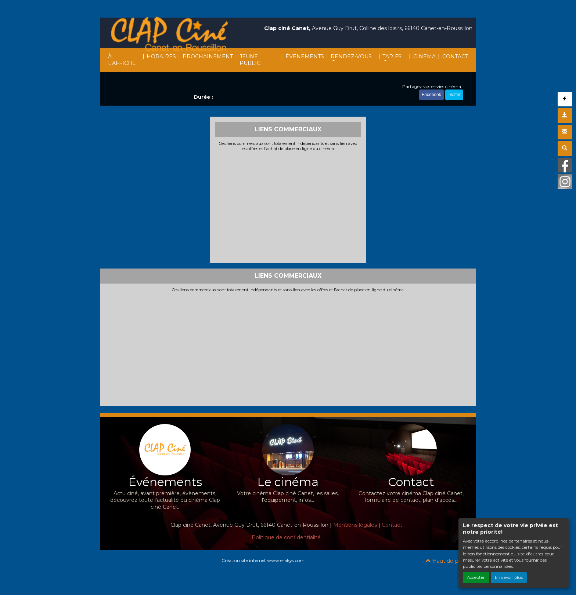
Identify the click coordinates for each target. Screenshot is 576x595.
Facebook (431, 94)
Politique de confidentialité (286, 537)
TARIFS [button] (392, 56)
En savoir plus (509, 577)
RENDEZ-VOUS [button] (351, 56)
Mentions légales (355, 525)
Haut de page (447, 561)
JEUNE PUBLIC (250, 59)
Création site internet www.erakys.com (263, 560)
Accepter (476, 577)
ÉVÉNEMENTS (304, 56)
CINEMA (424, 56)
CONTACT (455, 56)
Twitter (454, 94)
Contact (392, 525)
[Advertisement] (288, 206)
